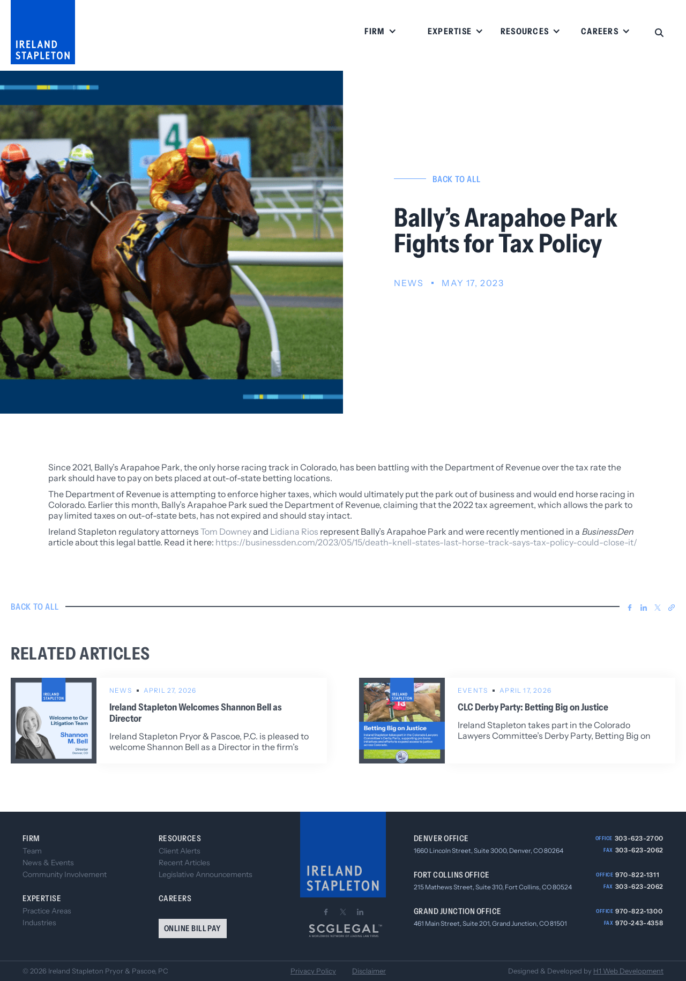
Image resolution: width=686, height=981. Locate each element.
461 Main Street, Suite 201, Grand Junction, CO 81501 (490, 923)
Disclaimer (369, 971)
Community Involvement (65, 874)
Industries (39, 922)
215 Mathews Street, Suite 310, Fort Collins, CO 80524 (493, 887)
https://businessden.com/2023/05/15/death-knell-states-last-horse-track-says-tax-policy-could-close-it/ (426, 542)
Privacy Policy (313, 971)
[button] (380, 32)
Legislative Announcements (205, 874)
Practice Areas (47, 911)
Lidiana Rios (294, 531)
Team (32, 851)
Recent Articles (184, 862)
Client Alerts (179, 851)
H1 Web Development (628, 971)
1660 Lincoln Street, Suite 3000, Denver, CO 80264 (488, 851)
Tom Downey (225, 531)
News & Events (48, 862)
